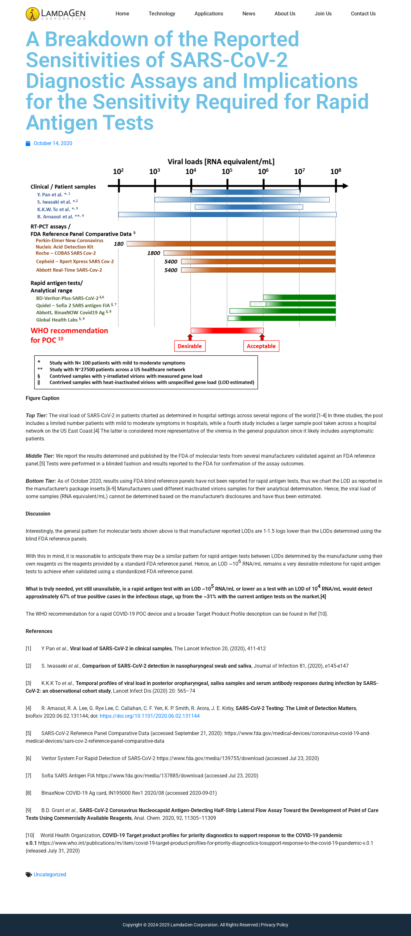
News (248, 14)
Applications (209, 14)
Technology (162, 14)
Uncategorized (50, 874)
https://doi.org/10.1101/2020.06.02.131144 (150, 716)
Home (122, 14)
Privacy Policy (274, 924)
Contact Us (363, 14)
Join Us (323, 14)
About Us (285, 14)
